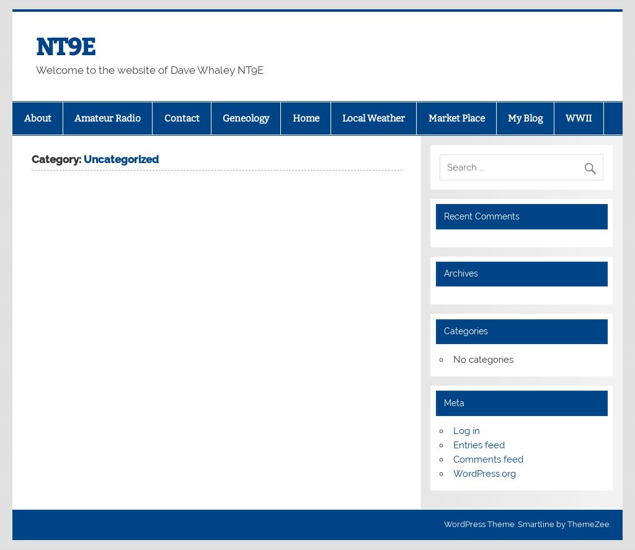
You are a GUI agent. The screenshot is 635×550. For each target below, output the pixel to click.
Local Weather (373, 118)
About (37, 118)
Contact (182, 118)
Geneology (246, 118)
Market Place (457, 118)
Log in (466, 431)
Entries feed (479, 445)
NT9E (65, 47)
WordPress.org (484, 473)
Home (306, 118)
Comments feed (488, 459)
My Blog (525, 118)
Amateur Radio (107, 118)
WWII (579, 118)
